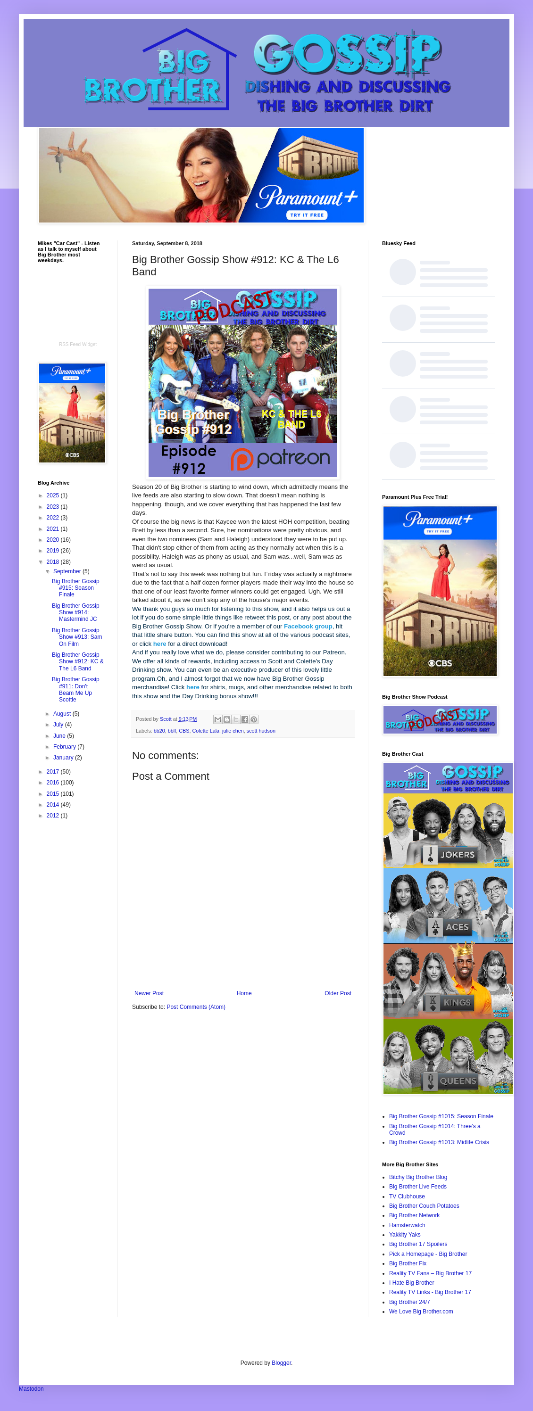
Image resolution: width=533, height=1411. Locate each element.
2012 (54, 815)
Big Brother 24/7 (409, 1302)
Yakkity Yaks (405, 1234)
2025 (54, 495)
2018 (54, 562)
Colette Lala (205, 731)
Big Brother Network (414, 1215)
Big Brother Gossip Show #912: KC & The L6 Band (78, 662)
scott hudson (261, 731)
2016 (54, 782)
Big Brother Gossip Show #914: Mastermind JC (76, 612)
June (60, 736)
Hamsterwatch (407, 1225)
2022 (54, 517)
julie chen (233, 731)
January (64, 757)
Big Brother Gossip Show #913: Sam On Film (77, 637)
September (68, 571)
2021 (54, 529)
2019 (54, 550)
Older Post (338, 993)
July (59, 724)
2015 (54, 794)
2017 (54, 771)
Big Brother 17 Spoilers (418, 1244)
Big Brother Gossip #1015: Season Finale (441, 1116)
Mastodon (31, 1389)
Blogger (281, 1363)
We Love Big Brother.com (421, 1311)
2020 (54, 539)
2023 (54, 506)
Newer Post (149, 993)
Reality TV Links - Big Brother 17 (430, 1292)
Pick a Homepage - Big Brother (428, 1254)
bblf (172, 731)
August (63, 713)
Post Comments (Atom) (196, 1007)
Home (244, 993)
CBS (184, 731)
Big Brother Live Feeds (418, 1186)
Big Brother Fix (407, 1263)
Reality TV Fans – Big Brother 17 (430, 1273)
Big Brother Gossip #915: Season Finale (76, 588)
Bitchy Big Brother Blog (418, 1177)
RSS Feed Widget (78, 344)
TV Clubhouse (407, 1196)
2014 (54, 804)
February (65, 746)
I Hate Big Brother (411, 1282)
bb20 (159, 731)
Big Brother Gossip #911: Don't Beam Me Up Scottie (76, 689)
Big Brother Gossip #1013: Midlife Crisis (439, 1142)
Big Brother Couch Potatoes (424, 1206)
